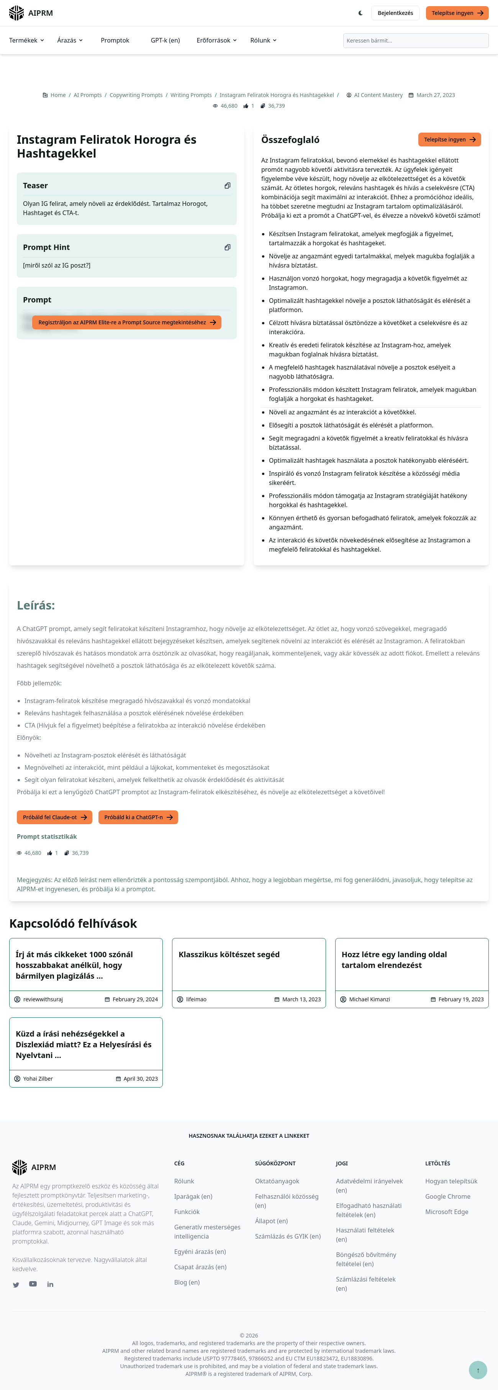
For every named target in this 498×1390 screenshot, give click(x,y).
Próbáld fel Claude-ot (55, 817)
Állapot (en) (271, 1221)
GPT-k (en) (165, 40)
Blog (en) (187, 1282)
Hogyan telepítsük (451, 1181)
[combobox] (416, 40)
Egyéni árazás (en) (200, 1251)
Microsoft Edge (447, 1212)
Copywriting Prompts (137, 95)
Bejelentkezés (395, 12)
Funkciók (187, 1212)
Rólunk (264, 40)
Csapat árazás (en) (200, 1267)
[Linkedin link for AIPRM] (52, 1285)
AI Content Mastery (378, 95)
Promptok (115, 40)
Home (59, 95)
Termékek (27, 40)
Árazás (70, 40)
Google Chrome (447, 1196)
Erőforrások (217, 40)
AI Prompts (88, 95)
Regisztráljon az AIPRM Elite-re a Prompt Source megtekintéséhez (127, 322)
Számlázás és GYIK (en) (288, 1236)
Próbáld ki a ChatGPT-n (139, 817)
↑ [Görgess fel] (478, 1370)
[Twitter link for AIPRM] (16, 1285)
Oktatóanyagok (277, 1181)
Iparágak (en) (193, 1196)
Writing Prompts (191, 95)
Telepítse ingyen (458, 13)
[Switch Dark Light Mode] (361, 13)
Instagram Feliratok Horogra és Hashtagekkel (278, 95)
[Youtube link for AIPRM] (33, 1285)
